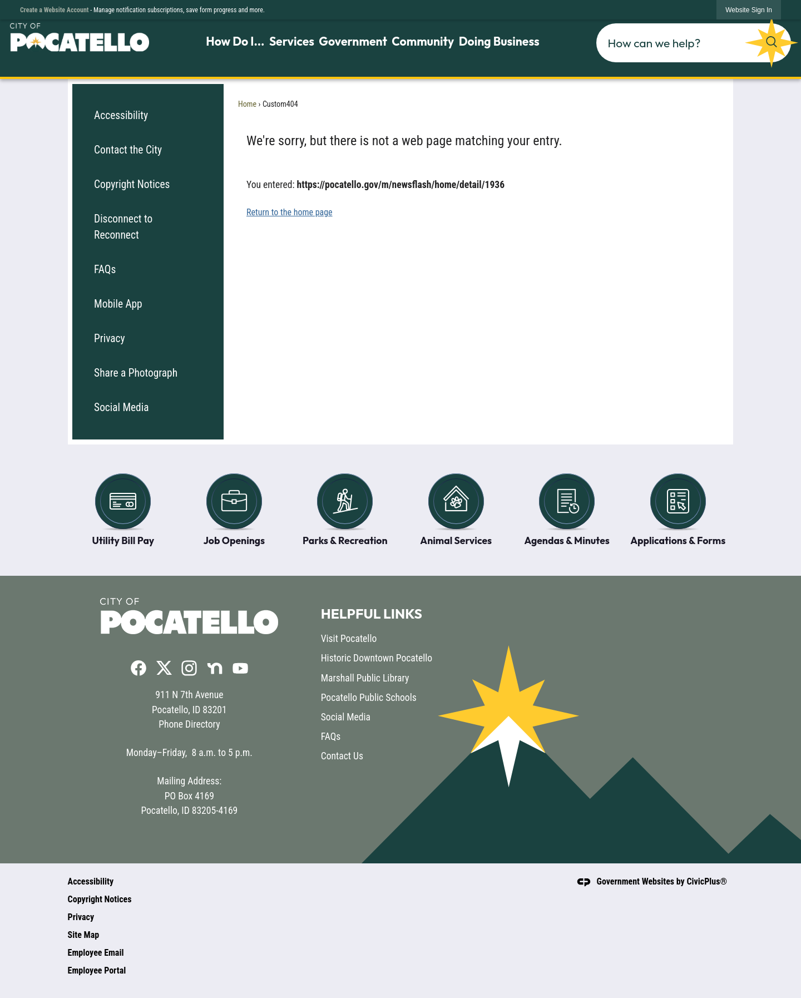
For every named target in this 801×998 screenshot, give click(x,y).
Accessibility (121, 115)
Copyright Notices (132, 184)
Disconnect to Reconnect (123, 227)
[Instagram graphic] (189, 667)
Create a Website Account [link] (54, 10)
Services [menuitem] (291, 41)
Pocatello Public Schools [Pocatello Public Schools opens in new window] (369, 697)
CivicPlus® (706, 881)
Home (247, 104)
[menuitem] (147, 115)
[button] (771, 42)
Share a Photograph (135, 373)
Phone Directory (189, 724)
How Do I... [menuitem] (235, 41)
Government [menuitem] (353, 41)
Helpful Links (371, 613)
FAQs (105, 269)
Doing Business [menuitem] (499, 41)
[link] (748, 9)
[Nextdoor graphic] (214, 667)
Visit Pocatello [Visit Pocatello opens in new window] (349, 638)
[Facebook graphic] (138, 667)
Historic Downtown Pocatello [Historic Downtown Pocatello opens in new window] (376, 658)
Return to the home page (289, 212)
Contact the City (128, 150)
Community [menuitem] (423, 41)
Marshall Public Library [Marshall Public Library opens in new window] (365, 678)
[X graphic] (164, 667)
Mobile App (118, 304)
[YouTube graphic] (240, 667)
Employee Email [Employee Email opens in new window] (96, 952)
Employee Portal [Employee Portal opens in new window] (97, 970)
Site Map (84, 935)
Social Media (121, 407)
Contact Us (342, 756)
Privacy (109, 338)
